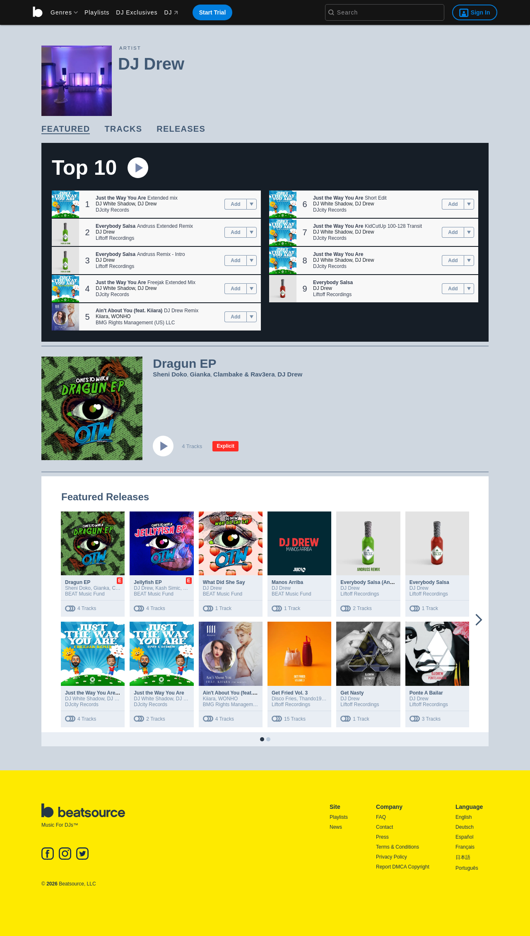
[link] (65, 129)
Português (466, 868)
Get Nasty (352, 693)
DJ (171, 12)
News (336, 827)
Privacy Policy (391, 857)
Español (464, 837)
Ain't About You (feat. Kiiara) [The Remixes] (254, 693)
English (463, 817)
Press (382, 837)
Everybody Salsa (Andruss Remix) (380, 582)
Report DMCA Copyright (402, 867)
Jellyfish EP (147, 582)
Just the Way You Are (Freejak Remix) (109, 693)
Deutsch (464, 827)
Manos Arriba (287, 582)
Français (465, 847)
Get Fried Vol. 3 (290, 693)
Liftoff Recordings (115, 238)
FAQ (381, 817)
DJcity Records (112, 210)
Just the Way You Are (159, 693)
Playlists (96, 12)
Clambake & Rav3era (244, 374)
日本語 (462, 857)
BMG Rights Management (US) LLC (135, 323)
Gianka (200, 374)
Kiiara (102, 316)
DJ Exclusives (136, 12)
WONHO (120, 316)
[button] (65, 204)
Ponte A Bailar (426, 693)
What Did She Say (224, 582)
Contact (384, 827)
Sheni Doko (170, 374)
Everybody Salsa (429, 582)
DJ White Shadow (115, 204)
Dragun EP (77, 582)
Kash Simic (167, 588)
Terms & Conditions (397, 847)
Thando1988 (313, 699)
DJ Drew (147, 204)
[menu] (61, 12)
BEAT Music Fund (85, 594)
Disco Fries (284, 699)
